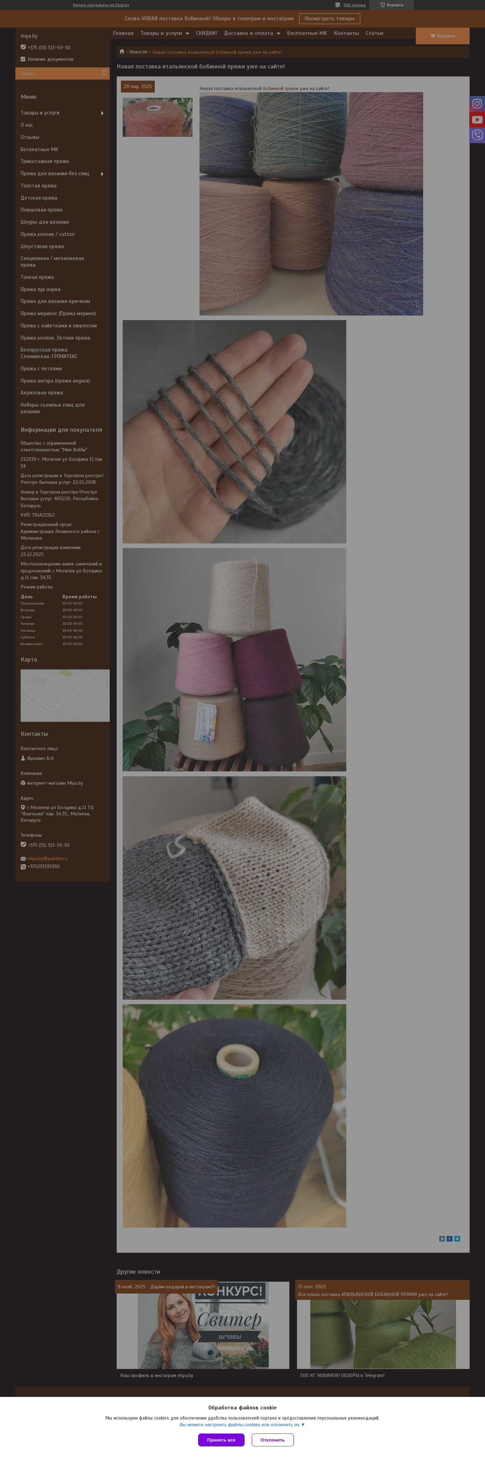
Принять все (221, 1440)
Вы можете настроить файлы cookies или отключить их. (240, 1424)
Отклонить (273, 1440)
